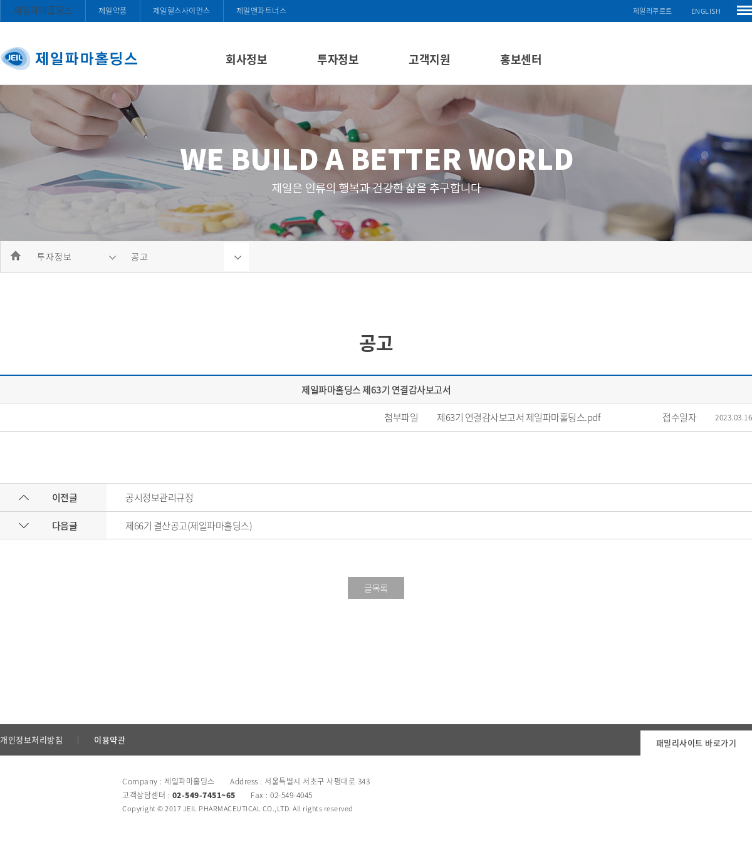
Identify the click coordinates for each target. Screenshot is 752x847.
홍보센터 (520, 59)
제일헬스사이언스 (182, 10)
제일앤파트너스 (261, 10)
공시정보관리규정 (159, 497)
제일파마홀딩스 (43, 10)
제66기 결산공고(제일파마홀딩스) (188, 526)
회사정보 (246, 59)
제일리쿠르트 (652, 11)
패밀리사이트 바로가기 (696, 743)
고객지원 (429, 59)
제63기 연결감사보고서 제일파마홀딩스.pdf (518, 417)
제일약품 (112, 10)
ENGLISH (706, 11)
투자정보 (337, 59)
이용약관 (109, 740)
